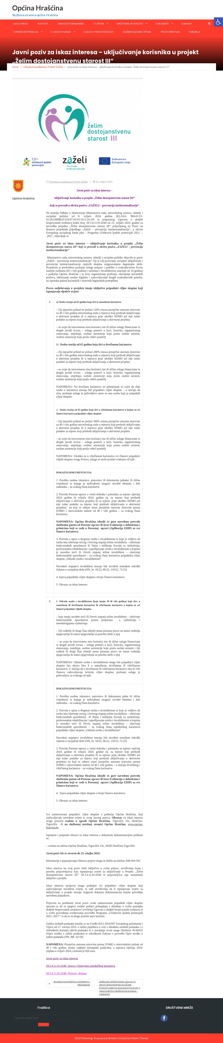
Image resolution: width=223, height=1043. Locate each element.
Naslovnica (21, 23)
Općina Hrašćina (37, 8)
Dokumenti (162, 23)
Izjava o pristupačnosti (98, 32)
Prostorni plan (170, 32)
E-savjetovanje (61, 32)
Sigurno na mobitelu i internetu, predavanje (71, 983)
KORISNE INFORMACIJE (26, 32)
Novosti (43, 23)
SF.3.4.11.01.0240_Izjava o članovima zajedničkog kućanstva (80, 965)
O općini (99, 23)
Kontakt (187, 23)
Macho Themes (139, 1038)
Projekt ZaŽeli (80, 181)
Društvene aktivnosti (130, 23)
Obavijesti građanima (70, 23)
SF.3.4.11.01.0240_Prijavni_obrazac (66, 973)
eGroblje (194, 32)
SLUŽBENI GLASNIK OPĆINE (137, 32)
